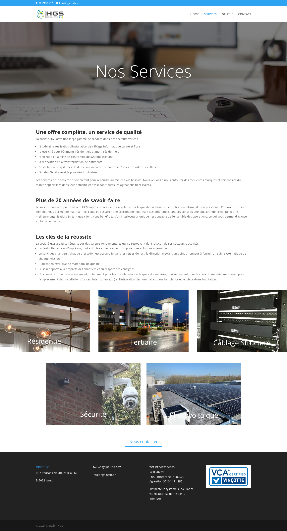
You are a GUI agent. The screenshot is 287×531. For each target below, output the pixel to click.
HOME (194, 14)
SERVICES (210, 14)
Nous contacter (143, 441)
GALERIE (227, 14)
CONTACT (244, 14)
